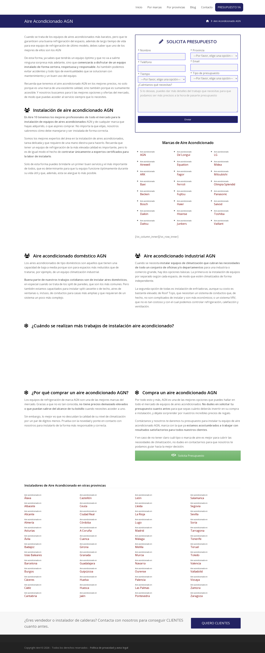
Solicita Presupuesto (188, 456)
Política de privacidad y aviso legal (109, 647)
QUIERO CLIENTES (216, 623)
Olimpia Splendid (227, 183)
